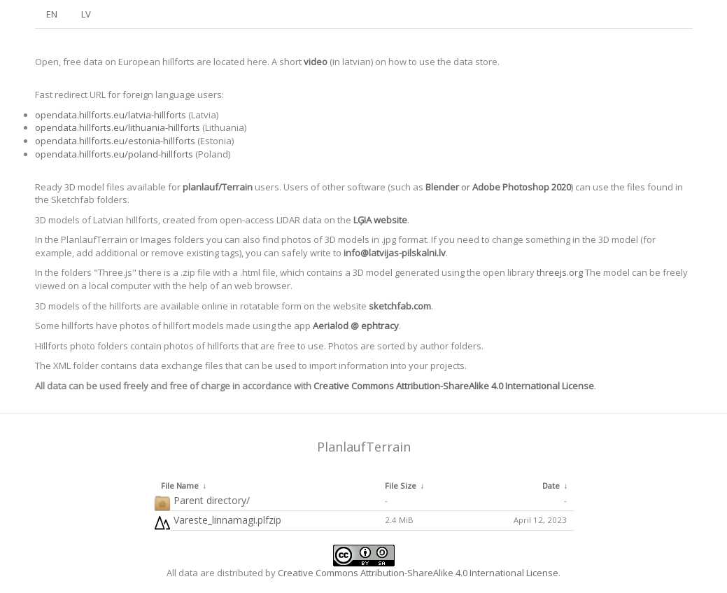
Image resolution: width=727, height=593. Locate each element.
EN (51, 14)
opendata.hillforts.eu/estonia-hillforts (115, 140)
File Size (400, 485)
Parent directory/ (202, 501)
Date (551, 485)
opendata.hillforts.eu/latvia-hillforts (110, 115)
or (498, 187)
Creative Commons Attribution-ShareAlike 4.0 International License (453, 385)
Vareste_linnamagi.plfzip (217, 520)
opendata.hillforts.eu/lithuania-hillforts (117, 127)
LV (86, 14)
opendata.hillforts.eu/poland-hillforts (114, 154)
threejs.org (560, 272)
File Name (180, 485)
